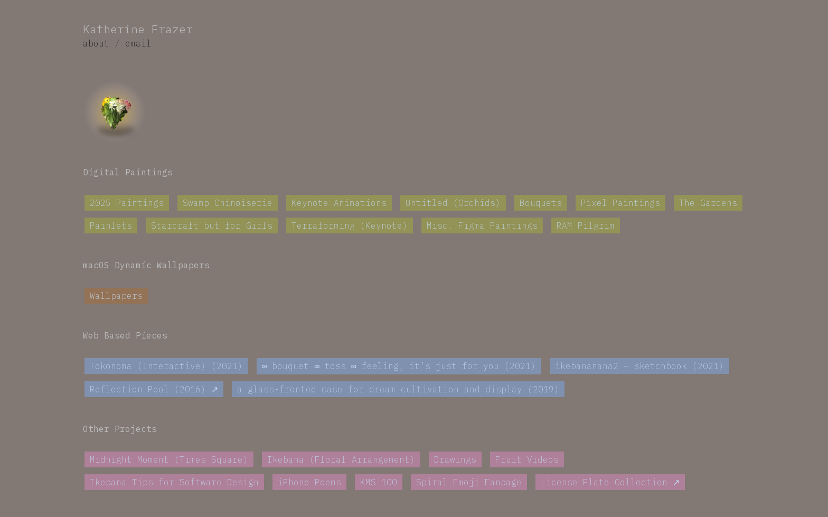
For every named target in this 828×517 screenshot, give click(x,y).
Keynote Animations (339, 203)
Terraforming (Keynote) (349, 225)
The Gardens (708, 203)
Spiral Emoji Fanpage (469, 482)
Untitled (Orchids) (453, 203)
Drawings (455, 460)
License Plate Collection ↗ (610, 482)
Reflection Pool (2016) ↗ (154, 389)
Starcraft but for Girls (211, 225)
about (96, 43)
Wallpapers (116, 295)
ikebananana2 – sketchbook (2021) (639, 366)
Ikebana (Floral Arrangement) (341, 460)
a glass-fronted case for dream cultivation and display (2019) (398, 389)
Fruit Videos (527, 460)
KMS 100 (378, 482)
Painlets (111, 225)
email (138, 43)
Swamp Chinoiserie (227, 203)
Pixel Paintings (620, 203)
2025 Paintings (127, 203)
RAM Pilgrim (586, 225)
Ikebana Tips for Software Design (174, 482)
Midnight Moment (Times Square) (169, 460)
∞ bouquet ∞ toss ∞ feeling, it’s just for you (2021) (399, 366)
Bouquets (541, 203)
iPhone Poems (309, 482)
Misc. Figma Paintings (482, 225)
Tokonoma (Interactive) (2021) (166, 366)
